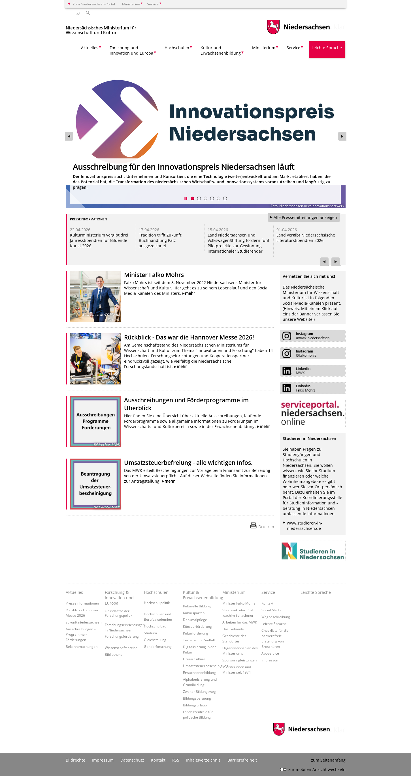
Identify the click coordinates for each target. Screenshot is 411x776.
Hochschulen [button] (177, 47)
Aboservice (270, 653)
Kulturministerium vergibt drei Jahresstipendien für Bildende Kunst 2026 (99, 240)
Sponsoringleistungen (239, 660)
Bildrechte (75, 760)
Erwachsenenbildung (199, 672)
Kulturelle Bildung (197, 606)
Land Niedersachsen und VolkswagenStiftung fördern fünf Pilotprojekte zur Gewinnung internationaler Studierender (238, 243)
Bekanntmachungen (81, 646)
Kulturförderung (195, 633)
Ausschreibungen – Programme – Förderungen (81, 634)
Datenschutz (132, 760)
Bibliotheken (114, 654)
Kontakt (267, 603)
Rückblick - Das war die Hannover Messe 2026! (189, 337)
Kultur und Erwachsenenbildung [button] (221, 50)
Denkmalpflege (195, 619)
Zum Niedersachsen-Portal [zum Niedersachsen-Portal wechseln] (94, 4)
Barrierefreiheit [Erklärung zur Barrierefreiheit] (242, 760)
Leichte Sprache (327, 47)
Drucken (266, 526)
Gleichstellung (155, 639)
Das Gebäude (233, 629)
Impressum (270, 660)
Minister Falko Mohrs (154, 275)
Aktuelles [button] (89, 47)
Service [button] (293, 47)
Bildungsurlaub (195, 705)
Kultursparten (194, 613)
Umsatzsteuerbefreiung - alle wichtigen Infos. (188, 463)
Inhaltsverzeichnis (203, 760)
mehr (190, 293)
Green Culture (194, 659)
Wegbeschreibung (275, 616)
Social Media (271, 610)
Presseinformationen (82, 603)
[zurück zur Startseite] (101, 28)
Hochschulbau (155, 626)
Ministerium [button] (263, 47)
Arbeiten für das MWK (239, 622)
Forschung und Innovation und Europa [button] (131, 50)
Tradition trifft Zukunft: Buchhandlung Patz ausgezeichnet (160, 240)
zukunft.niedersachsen (83, 622)
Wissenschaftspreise (121, 647)
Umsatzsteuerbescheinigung (205, 665)
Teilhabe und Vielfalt (199, 640)
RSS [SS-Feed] (175, 760)
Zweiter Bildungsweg (199, 691)
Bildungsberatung (197, 698)
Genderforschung (158, 646)
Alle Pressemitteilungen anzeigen (305, 217)
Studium (150, 633)
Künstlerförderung (197, 626)
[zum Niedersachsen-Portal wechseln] (298, 33)
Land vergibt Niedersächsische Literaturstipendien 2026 (305, 237)
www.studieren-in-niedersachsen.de (304, 525)
